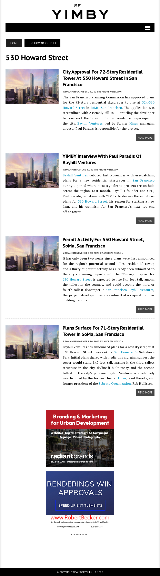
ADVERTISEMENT (80, 534)
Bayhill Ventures (90, 123)
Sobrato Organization (115, 383)
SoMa (94, 107)
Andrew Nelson (111, 91)
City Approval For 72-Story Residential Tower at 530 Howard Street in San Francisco (103, 78)
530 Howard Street (92, 201)
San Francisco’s (126, 352)
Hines (133, 123)
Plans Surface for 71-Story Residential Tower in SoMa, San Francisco (103, 331)
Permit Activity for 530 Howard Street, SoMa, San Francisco (103, 242)
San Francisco (111, 107)
